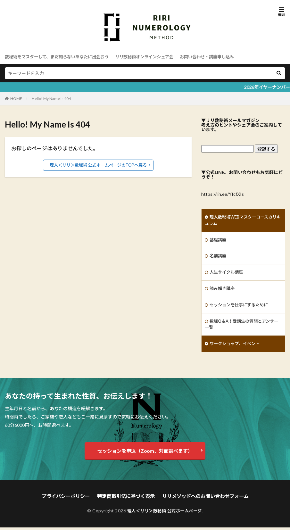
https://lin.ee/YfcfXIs (222, 194)
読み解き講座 (223, 291)
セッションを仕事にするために (241, 307)
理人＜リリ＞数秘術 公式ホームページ (164, 513)
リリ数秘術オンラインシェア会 (154, 56)
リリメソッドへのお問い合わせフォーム (202, 499)
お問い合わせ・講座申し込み (221, 56)
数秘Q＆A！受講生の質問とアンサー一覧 (242, 327)
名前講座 (219, 257)
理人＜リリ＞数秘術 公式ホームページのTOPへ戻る (98, 164)
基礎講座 (219, 241)
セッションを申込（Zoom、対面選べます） (145, 454)
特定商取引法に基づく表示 (127, 499)
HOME (16, 98)
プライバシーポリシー (70, 499)
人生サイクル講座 (227, 274)
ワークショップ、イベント (236, 347)
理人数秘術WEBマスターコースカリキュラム (241, 221)
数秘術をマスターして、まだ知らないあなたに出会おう (61, 56)
